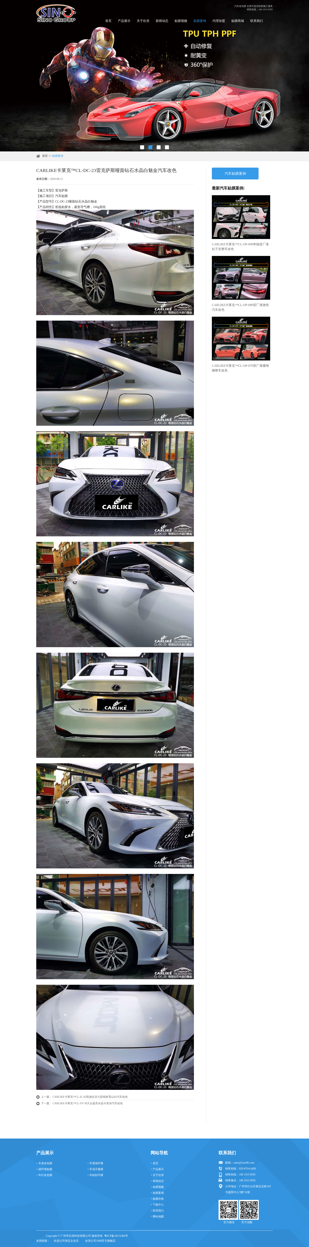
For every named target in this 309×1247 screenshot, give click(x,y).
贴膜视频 (181, 20)
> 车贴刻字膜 (95, 1175)
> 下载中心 (157, 1204)
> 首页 (154, 1163)
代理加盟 (218, 20)
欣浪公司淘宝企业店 (66, 1240)
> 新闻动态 (157, 1181)
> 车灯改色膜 (44, 1175)
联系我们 (256, 20)
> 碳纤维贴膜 (44, 1169)
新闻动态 (162, 20)
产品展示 (124, 20)
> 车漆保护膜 (95, 1163)
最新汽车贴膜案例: (228, 188)
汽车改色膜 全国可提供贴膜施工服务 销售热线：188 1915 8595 (253, 8)
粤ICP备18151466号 (116, 1235)
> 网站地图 (157, 1216)
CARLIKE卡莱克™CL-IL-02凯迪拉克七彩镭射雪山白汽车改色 (90, 1096)
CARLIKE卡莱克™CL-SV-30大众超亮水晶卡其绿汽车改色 (88, 1103)
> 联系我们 (157, 1210)
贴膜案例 (200, 20)
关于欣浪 (143, 20)
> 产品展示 (157, 1169)
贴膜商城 (237, 20)
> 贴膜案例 (157, 1192)
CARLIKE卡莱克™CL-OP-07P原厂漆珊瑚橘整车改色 (240, 368)
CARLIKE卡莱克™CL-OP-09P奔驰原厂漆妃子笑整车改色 (240, 247)
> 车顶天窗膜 (95, 1169)
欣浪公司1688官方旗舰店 (100, 1240)
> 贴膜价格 (157, 1198)
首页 (108, 20)
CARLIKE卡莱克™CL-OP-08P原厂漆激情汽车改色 (240, 307)
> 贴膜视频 (157, 1186)
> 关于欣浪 (157, 1175)
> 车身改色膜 (44, 1163)
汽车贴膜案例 (235, 173)
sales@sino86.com (244, 1162)
